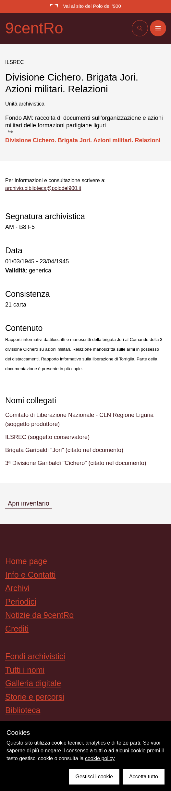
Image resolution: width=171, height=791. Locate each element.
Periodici (20, 601)
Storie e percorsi (34, 696)
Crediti (17, 628)
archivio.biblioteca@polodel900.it (43, 188)
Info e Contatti (30, 574)
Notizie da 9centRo (39, 615)
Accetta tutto (143, 776)
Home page (26, 561)
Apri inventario (28, 503)
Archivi (17, 588)
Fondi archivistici (35, 656)
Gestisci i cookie (94, 776)
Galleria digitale (33, 683)
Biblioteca (22, 710)
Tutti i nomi (24, 669)
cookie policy (100, 758)
